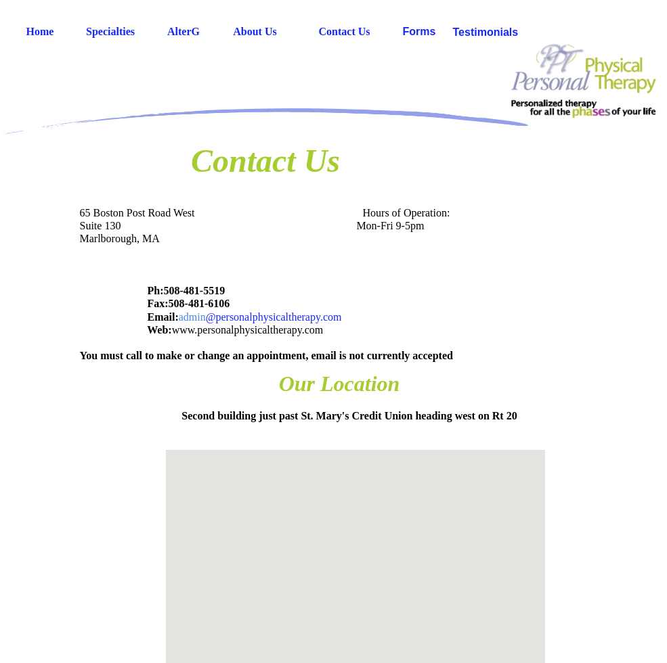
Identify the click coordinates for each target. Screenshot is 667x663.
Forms (419, 31)
